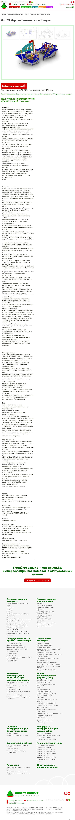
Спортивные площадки (43, 639)
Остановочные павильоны (46, 759)
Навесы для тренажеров (45, 751)
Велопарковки (41, 707)
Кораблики (40, 609)
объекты (35, 7)
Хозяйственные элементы (45, 709)
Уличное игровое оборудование (46, 600)
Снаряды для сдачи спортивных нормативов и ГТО (48, 649)
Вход (63, 4)
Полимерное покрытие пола (17, 771)
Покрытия (13, 765)
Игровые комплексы (44, 627)
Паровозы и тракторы (44, 605)
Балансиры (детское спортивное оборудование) (48, 655)
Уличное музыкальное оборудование (44, 615)
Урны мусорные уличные (45, 703)
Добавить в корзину (14, 85)
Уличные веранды (43, 689)
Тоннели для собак (43, 737)
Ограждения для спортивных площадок (17, 745)
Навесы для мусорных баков (47, 705)
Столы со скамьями (44, 695)
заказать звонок (26, 7)
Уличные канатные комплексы (47, 658)
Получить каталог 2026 (37, 580)
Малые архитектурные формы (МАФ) (46, 675)
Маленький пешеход (44, 618)
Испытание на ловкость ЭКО (17, 649)
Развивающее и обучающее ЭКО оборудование (19, 657)
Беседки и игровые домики (17, 624)
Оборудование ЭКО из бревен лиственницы (19, 639)
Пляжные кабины (13, 733)
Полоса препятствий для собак (48, 735)
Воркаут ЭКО (12, 660)
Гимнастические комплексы (17, 626)
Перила (39, 761)
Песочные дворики (14, 618)
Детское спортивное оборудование (14, 628)
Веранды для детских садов (17, 631)
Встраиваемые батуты (44, 625)
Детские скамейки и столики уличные (18, 634)
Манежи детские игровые (46, 623)
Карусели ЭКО (12, 651)
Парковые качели (43, 682)
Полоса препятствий (44, 647)
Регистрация (70, 4)
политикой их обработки (44, 813)
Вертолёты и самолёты (45, 607)
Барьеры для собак (43, 733)
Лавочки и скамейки (44, 691)
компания (42, 7)
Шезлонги (40, 697)
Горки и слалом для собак (46, 739)
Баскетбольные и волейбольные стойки (48, 666)
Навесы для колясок (43, 747)
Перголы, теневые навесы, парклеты (46, 684)
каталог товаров (15, 7)
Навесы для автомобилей (46, 753)
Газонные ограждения (15, 748)
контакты (49, 7)
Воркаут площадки (43, 643)
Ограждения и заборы (19, 743)
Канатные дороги (13, 689)
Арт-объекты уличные (44, 680)
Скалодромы (41, 660)
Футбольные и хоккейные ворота (48, 664)
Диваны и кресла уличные (46, 693)
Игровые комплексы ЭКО (16, 647)
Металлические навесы (45, 745)
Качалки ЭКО (12, 653)
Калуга (4, 2)
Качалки (10, 609)
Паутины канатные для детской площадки (18, 682)
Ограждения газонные (44, 721)
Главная (3, 14)
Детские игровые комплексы (40, 14)
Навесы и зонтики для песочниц (18, 622)
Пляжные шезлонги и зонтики (17, 735)
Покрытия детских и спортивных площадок (18, 768)
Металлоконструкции (49, 743)
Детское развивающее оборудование (45, 612)
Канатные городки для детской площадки (18, 697)
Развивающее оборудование (18, 613)
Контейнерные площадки (46, 757)
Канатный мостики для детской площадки (18, 692)
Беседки (39, 687)
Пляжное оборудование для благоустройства (17, 728)
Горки (9, 605)
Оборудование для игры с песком (19, 620)
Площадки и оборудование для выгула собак (47, 728)
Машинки (40, 603)
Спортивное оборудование (46, 662)
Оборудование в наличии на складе (47, 766)
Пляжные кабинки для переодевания (44, 716)
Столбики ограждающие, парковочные (16, 751)
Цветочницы (40, 711)
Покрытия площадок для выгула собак (18, 773)
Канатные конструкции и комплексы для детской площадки (18, 676)
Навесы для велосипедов (45, 749)
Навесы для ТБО (42, 755)
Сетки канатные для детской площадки (17, 686)
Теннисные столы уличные (46, 669)
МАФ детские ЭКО (14, 643)
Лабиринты (40, 620)
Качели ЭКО (11, 655)
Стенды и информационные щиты (49, 713)
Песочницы (11, 615)
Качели (9, 611)
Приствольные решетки (45, 719)
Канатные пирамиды (14, 695)
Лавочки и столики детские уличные (46, 700)
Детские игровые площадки (18, 14)
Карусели (10, 607)
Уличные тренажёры (44, 645)
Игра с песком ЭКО (14, 645)
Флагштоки (40, 723)
